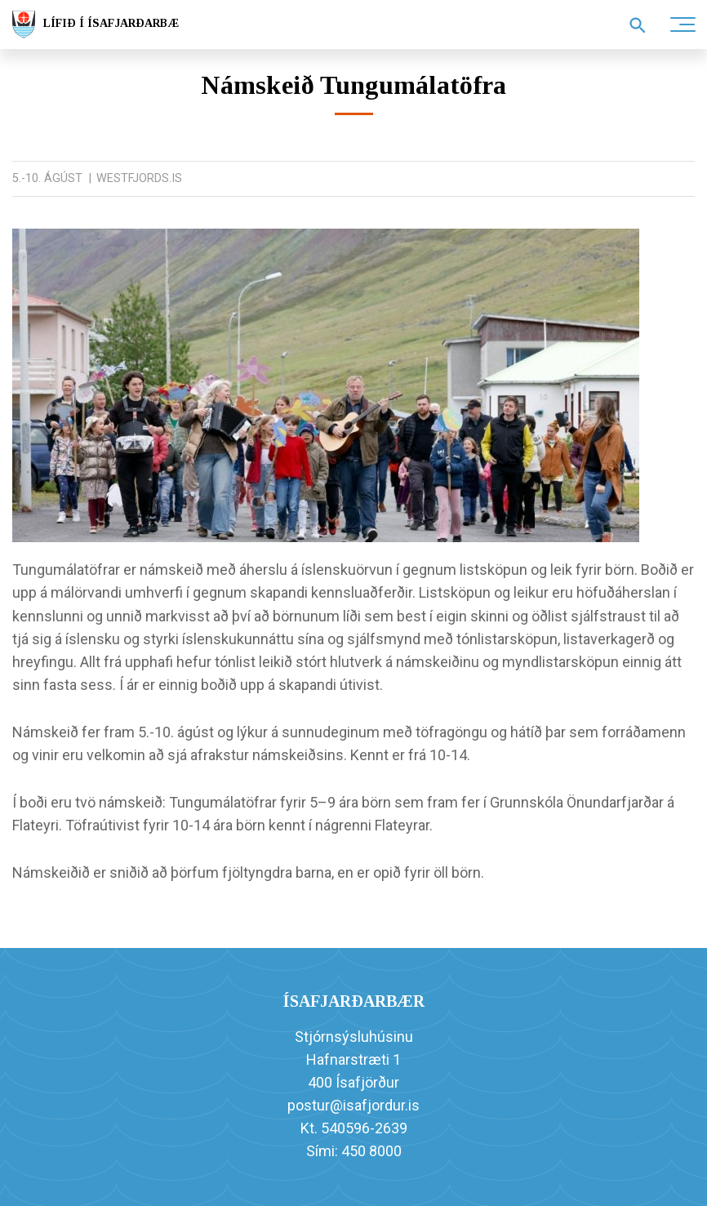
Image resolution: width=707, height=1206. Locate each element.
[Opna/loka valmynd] (682, 24)
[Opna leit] (637, 25)
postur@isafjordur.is (353, 1105)
